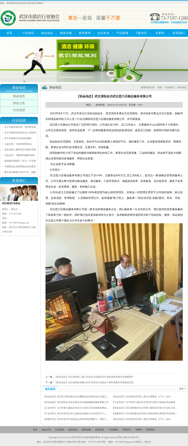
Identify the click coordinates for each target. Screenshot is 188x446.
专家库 (159, 33)
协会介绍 (46, 429)
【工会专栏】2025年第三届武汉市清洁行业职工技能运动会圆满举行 (146, 402)
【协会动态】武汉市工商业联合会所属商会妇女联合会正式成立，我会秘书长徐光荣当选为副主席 (91, 396)
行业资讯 (28, 33)
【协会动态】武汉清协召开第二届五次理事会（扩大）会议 (141, 419)
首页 (9, 33)
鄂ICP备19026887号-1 (129, 437)
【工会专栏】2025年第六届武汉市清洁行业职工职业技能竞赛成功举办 (78, 408)
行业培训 (19, 110)
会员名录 (103, 33)
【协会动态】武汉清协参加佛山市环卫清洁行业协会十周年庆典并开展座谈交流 (94, 382)
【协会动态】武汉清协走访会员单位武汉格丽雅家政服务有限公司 (76, 402)
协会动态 (47, 33)
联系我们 (179, 33)
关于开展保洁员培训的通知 (17, 138)
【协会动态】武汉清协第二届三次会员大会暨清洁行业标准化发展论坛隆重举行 (94, 377)
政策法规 (66, 33)
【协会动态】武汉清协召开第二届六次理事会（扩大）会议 (141, 396)
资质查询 (85, 33)
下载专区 (141, 33)
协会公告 (19, 103)
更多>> (182, 388)
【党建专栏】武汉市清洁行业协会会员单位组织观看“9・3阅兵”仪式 (77, 419)
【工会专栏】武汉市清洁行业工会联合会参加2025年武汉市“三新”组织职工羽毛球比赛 (86, 413)
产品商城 (122, 33)
